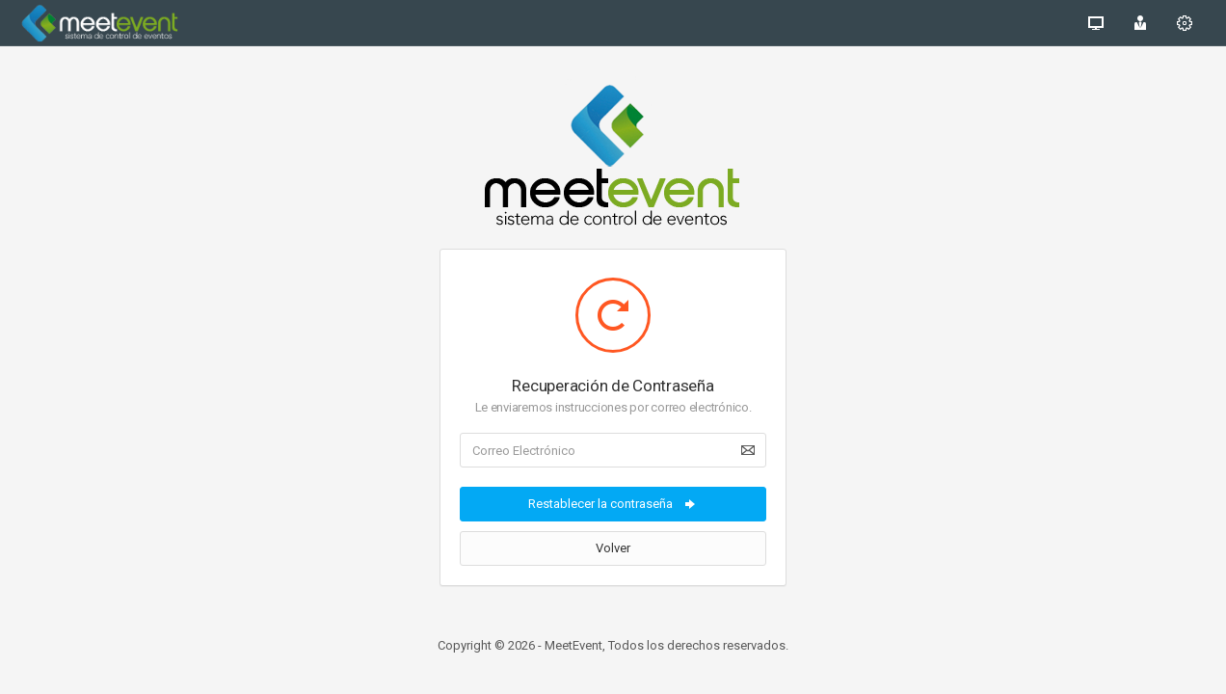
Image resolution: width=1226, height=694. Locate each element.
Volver (613, 548)
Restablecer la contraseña (613, 504)
